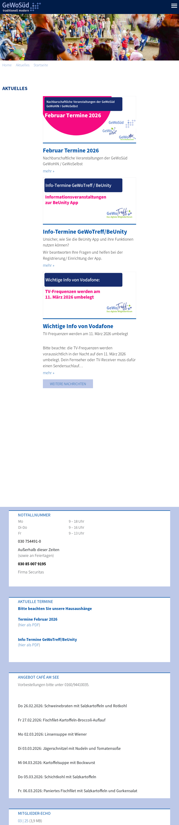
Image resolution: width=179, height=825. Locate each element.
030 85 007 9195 (32, 563)
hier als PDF (29, 624)
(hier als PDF (28, 644)
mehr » (48, 171)
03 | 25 (23, 820)
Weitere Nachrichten (68, 383)
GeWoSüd (21, 7)
